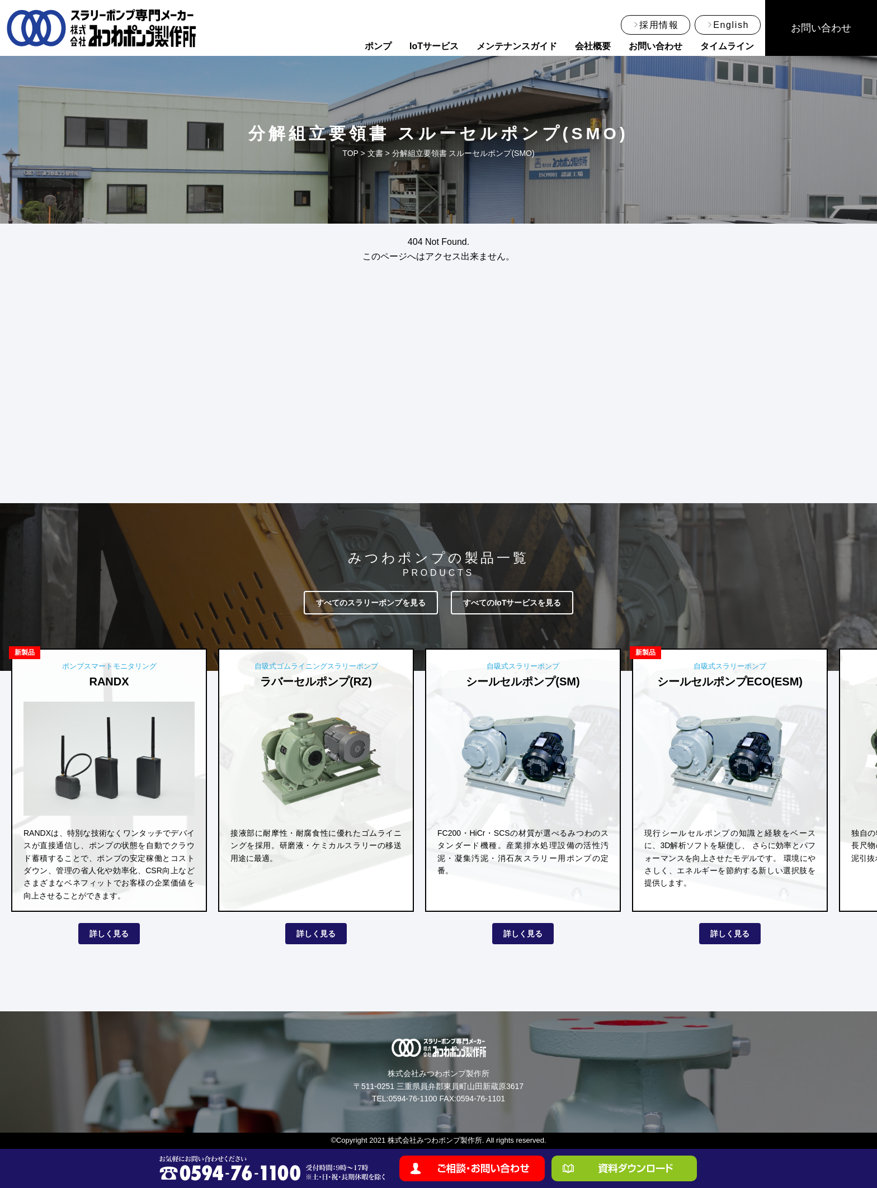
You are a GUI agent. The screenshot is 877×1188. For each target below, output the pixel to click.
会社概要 (593, 46)
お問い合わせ (655, 46)
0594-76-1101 (480, 1098)
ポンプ (378, 46)
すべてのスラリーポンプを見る (371, 602)
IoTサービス (434, 46)
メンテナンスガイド (517, 46)
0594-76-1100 (412, 1098)
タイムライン (727, 46)
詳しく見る (109, 933)
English (731, 25)
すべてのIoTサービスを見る (512, 602)
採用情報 (658, 25)
